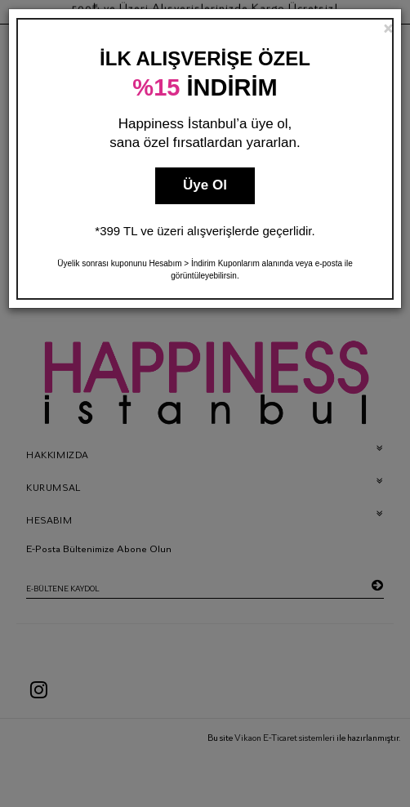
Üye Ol (205, 185)
